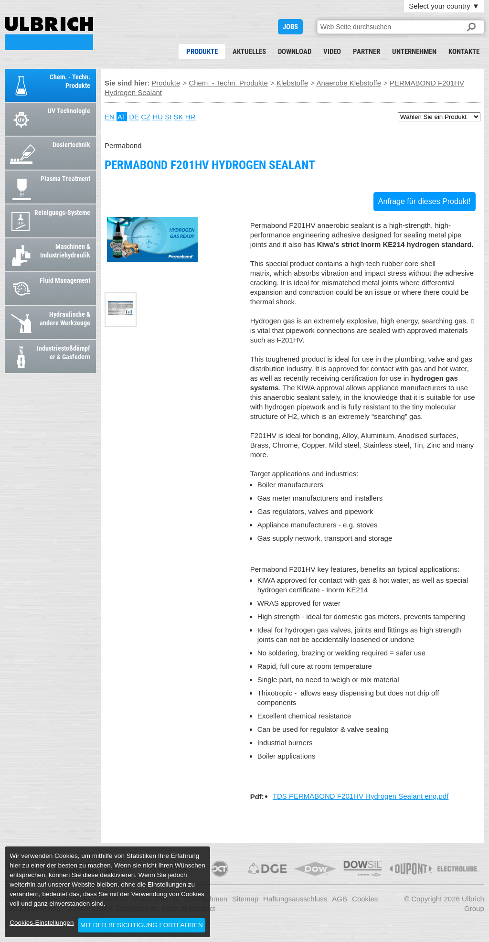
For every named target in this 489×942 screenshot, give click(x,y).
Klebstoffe (292, 83)
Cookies (365, 899)
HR (190, 117)
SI (168, 117)
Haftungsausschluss (295, 899)
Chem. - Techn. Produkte (228, 83)
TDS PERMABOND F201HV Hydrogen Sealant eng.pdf (361, 796)
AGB (339, 899)
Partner (366, 51)
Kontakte (463, 51)
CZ (145, 117)
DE (134, 117)
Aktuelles (249, 51)
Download (294, 51)
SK (178, 117)
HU (157, 117)
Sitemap (245, 899)
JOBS (290, 26)
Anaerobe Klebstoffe (348, 83)
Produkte (202, 51)
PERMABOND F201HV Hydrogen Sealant (49, 33)
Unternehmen (414, 51)
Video (332, 51)
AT (121, 117)
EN (110, 117)
